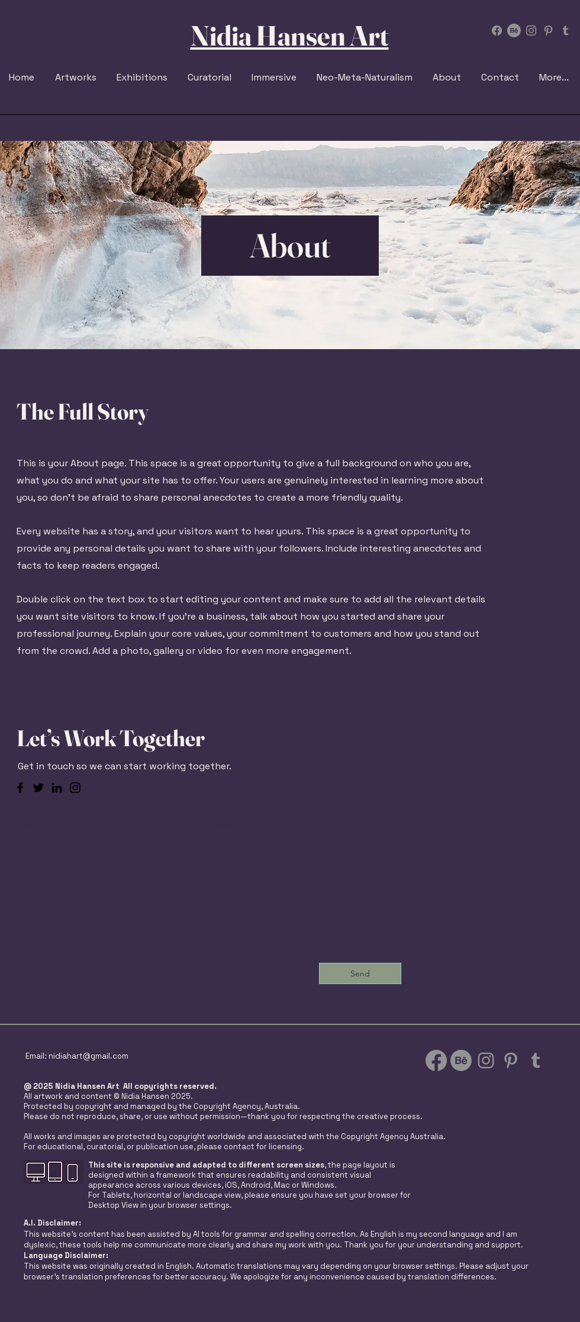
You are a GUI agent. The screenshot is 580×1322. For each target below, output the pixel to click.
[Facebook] (497, 30)
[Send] (360, 973)
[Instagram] (75, 788)
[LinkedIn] (57, 788)
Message (232, 824)
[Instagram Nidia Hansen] (531, 30)
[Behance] (514, 30)
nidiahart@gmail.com (88, 1056)
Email (28, 918)
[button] (143, 77)
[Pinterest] (548, 30)
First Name (38, 824)
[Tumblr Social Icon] (565, 30)
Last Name (38, 871)
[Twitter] (38, 788)
